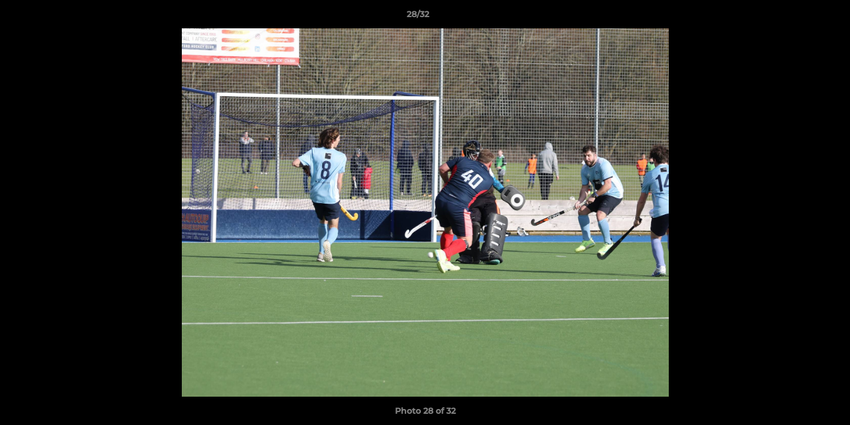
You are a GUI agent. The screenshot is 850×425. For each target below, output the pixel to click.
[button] (800, 17)
